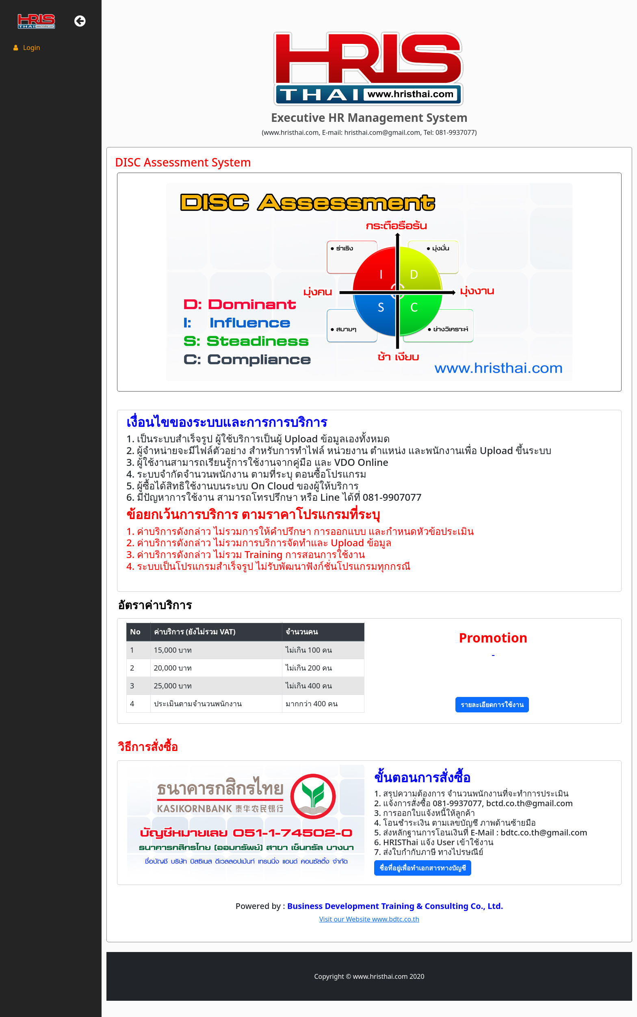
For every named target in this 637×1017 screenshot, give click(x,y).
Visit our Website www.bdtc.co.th (369, 919)
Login (25, 47)
